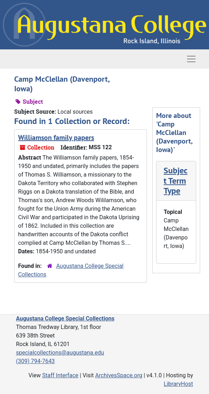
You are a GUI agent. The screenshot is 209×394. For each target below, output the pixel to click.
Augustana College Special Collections (65, 318)
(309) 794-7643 (35, 361)
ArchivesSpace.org (118, 375)
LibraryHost (178, 383)
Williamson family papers (56, 137)
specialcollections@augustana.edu (60, 352)
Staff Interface (60, 375)
